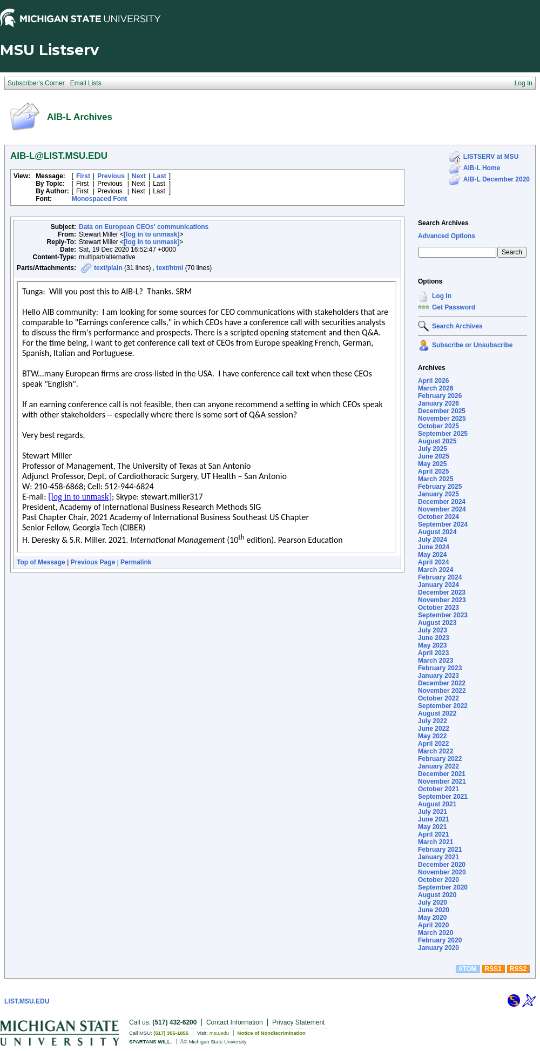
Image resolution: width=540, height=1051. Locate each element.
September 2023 (443, 615)
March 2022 (435, 751)
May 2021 (432, 827)
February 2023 (440, 668)
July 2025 (432, 449)
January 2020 (438, 948)
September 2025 (443, 433)
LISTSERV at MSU (490, 156)
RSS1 (493, 969)
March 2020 (435, 933)
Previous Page (93, 562)
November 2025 (442, 418)
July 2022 (432, 721)
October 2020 (438, 880)
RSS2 (518, 969)
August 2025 (437, 441)
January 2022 (438, 766)
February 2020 (440, 940)
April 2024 (433, 562)
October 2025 (438, 426)
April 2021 (433, 834)
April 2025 (433, 471)
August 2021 (437, 804)
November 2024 (442, 509)
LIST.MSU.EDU (26, 1001)
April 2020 (433, 925)
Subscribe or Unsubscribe (472, 345)
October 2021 (438, 789)
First (83, 176)
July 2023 (432, 630)
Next (139, 176)
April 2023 (433, 653)
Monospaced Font (99, 199)
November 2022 (442, 691)
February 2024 (440, 577)
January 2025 (438, 494)
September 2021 (443, 796)
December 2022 (441, 683)
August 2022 (437, 713)
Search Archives (443, 223)
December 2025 (441, 411)
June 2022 (433, 728)
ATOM (467, 969)
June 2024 (433, 547)
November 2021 (442, 781)
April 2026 (433, 381)
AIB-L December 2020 (496, 179)
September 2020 (443, 887)
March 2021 (435, 842)
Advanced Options (446, 236)
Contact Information (234, 1022)
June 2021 (433, 819)
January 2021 (438, 857)
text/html (169, 268)
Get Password (453, 307)
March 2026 (435, 388)
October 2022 (438, 698)
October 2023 (438, 607)
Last (159, 176)
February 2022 (440, 759)
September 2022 (443, 706)
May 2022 (432, 736)
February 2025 (440, 486)
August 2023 (437, 622)
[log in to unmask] (151, 234)
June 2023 (433, 638)
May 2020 (432, 917)
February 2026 (440, 396)
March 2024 (435, 570)
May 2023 (432, 645)
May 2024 (432, 554)
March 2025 (435, 479)
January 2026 (438, 403)
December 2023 (441, 592)
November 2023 (442, 600)
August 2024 (437, 532)
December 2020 (441, 864)
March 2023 (435, 660)
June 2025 (433, 456)
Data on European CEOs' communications (143, 227)
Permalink (135, 562)
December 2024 (441, 502)
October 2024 (438, 517)
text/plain (108, 268)
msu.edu (219, 1033)
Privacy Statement (298, 1022)
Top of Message (41, 562)
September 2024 (443, 524)
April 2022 (433, 743)
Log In (441, 296)
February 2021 (440, 849)
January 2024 (438, 585)
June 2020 (433, 910)
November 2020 (442, 872)
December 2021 (441, 774)
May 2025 (432, 464)
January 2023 (438, 675)
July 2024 (432, 539)
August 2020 (437, 895)
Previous (111, 176)
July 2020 (432, 902)
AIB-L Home (481, 168)
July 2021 (432, 812)
